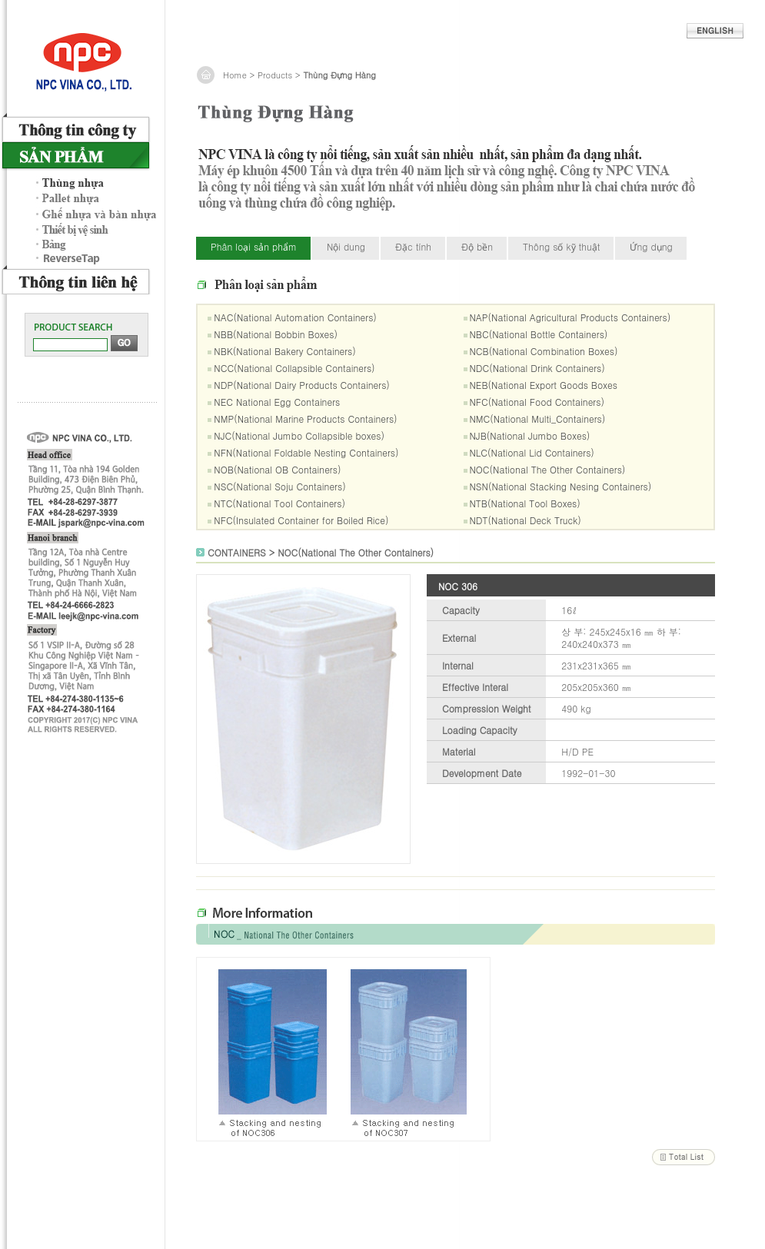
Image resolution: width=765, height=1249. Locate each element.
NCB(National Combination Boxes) (544, 350)
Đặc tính (413, 246)
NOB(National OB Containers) (277, 469)
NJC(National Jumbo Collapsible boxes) (299, 435)
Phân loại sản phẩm (254, 246)
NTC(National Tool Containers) (279, 503)
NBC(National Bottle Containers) (539, 333)
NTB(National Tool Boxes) (525, 503)
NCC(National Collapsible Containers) (294, 367)
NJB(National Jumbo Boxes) (530, 435)
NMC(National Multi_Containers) (538, 418)
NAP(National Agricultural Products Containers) (570, 317)
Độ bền (477, 246)
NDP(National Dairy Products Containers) (301, 384)
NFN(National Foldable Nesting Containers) (306, 452)
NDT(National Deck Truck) (525, 520)
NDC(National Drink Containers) (537, 367)
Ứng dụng (651, 246)
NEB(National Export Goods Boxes (543, 384)
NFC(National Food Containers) (537, 401)
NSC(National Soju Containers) (279, 486)
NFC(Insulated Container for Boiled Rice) (301, 520)
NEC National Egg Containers (277, 401)
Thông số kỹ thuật (561, 246)
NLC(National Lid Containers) (532, 452)
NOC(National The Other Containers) (548, 469)
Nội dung (346, 246)
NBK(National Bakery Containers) (284, 350)
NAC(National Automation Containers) (295, 317)
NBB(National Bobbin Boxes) (276, 333)
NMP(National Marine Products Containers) (305, 418)
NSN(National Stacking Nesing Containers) (561, 486)
